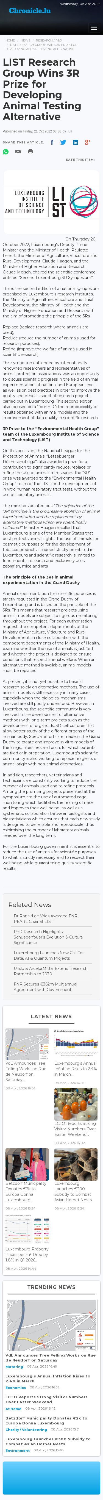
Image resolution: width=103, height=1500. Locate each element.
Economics (15, 1388)
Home (10, 40)
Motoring (14, 1367)
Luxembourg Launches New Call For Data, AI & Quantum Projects (49, 955)
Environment (17, 1451)
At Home (13, 1409)
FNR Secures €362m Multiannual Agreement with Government (45, 987)
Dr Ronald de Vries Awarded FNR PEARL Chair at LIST (45, 919)
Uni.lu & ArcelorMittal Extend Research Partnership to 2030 (51, 971)
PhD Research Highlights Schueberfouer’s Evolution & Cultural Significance (48, 937)
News (25, 40)
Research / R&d (49, 40)
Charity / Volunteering (26, 1430)
